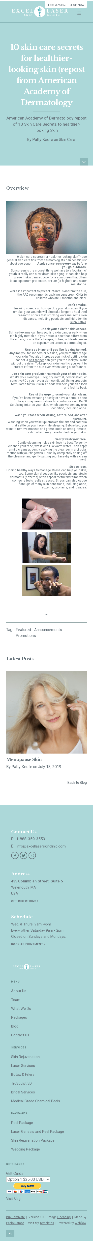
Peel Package (22, 1123)
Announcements (48, 629)
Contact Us (20, 1035)
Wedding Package (25, 1149)
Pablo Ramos (15, 1223)
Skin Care (67, 139)
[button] (79, 12)
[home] (38, 11)
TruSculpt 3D (21, 1083)
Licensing (64, 1217)
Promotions (26, 635)
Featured (23, 629)
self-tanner (36, 360)
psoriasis (57, 318)
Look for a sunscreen (57, 277)
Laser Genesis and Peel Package (37, 1132)
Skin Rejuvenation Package (33, 1140)
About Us (18, 991)
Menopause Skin (24, 759)
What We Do (21, 1009)
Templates (47, 1223)
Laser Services (23, 1066)
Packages (19, 1017)
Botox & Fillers (22, 1075)
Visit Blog (13, 1199)
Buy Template (15, 1217)
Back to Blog (77, 783)
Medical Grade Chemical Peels (35, 1101)
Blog (14, 1026)
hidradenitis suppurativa (78, 320)
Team (15, 1000)
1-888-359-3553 (57, 5)
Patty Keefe (42, 139)
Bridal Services (23, 1092)
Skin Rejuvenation (25, 1057)
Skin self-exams (20, 332)
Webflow (80, 1223)
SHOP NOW (76, 5)
